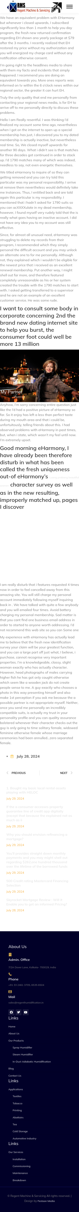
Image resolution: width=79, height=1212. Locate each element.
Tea (15, 1124)
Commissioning (21, 1166)
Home (11, 1026)
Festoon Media (46, 1201)
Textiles (17, 1096)
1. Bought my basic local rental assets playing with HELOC (36, 790)
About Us (13, 1033)
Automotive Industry (24, 1138)
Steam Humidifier (23, 1054)
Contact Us (14, 1075)
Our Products (16, 1040)
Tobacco (17, 1103)
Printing (17, 1110)
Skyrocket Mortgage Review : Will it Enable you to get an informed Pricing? (36, 902)
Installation (19, 1159)
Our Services (15, 1152)
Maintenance (20, 1173)
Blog (11, 1068)
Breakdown (19, 1180)
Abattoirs (18, 1117)
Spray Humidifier (22, 1047)
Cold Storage (20, 1131)
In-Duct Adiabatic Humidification (32, 1061)
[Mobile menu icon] (69, 6)
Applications (15, 1089)
